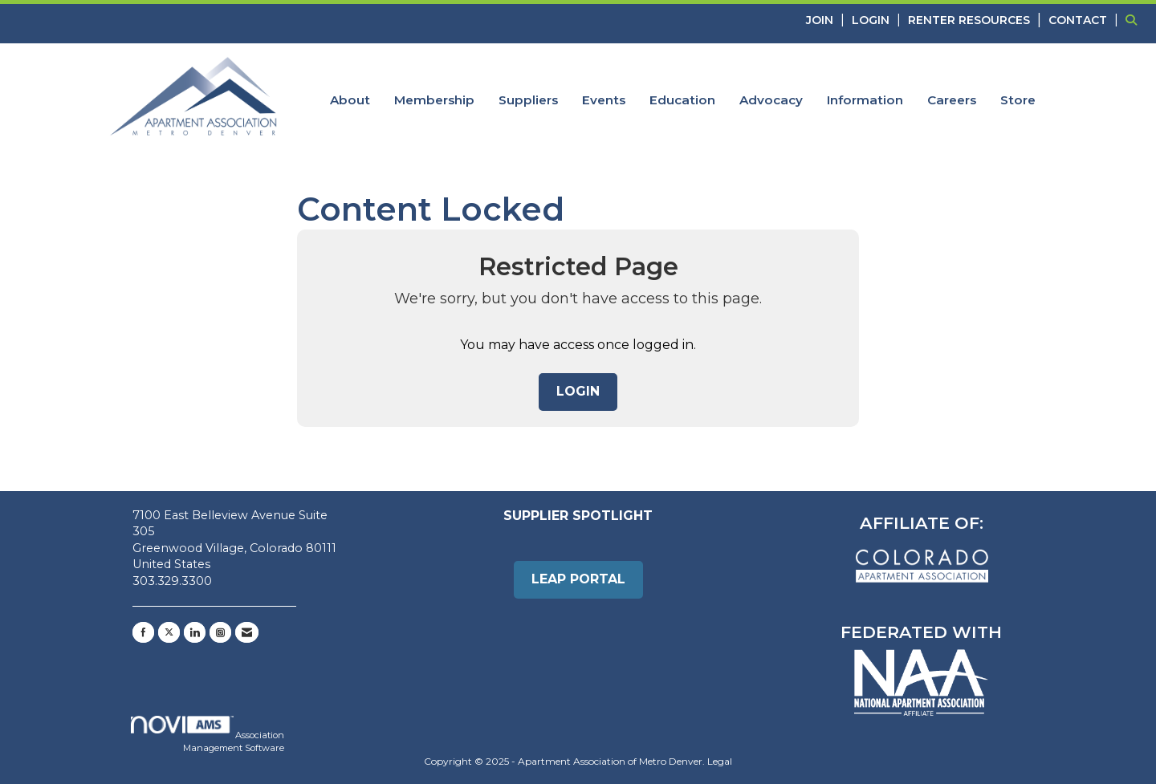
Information (865, 100)
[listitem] (827, 19)
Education (682, 100)
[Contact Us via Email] (246, 632)
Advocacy (771, 100)
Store (1018, 100)
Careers (951, 100)
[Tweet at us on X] (169, 632)
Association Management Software (207, 735)
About (350, 100)
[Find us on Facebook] (143, 632)
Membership (434, 100)
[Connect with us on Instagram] (220, 632)
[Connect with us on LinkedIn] (195, 632)
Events (603, 100)
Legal (719, 761)
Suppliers (528, 100)
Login (578, 391)
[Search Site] (1134, 19)
